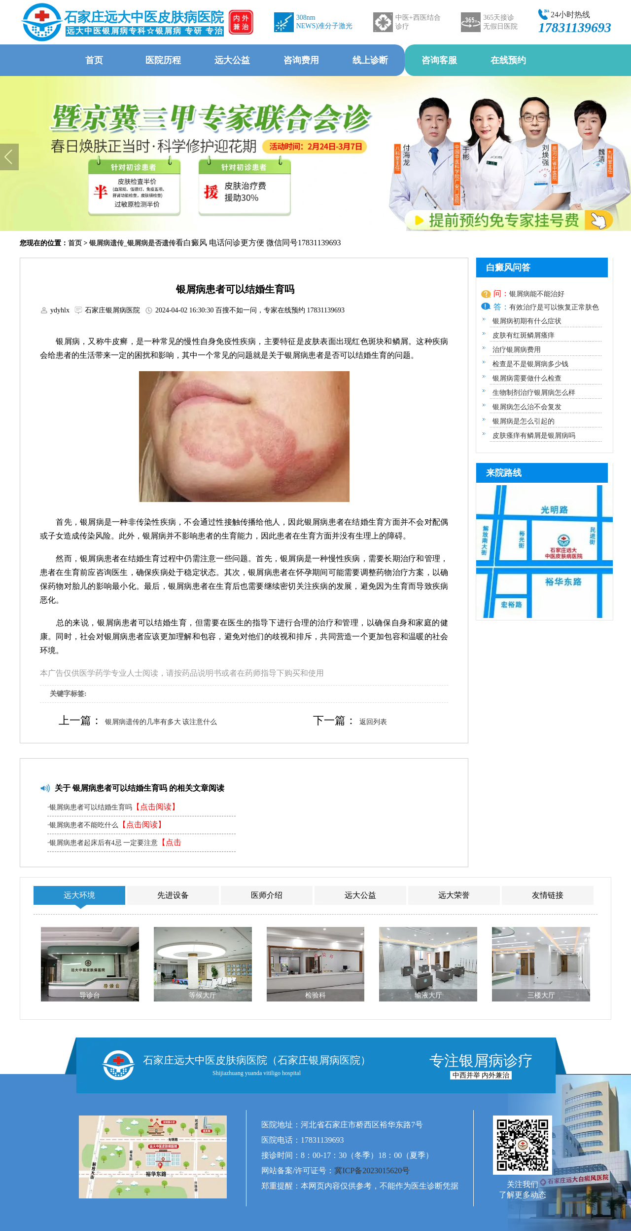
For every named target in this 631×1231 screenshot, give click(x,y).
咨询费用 (301, 60)
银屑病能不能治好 (536, 294)
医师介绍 (266, 895)
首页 (94, 60)
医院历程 (163, 60)
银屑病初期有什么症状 (526, 321)
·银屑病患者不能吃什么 (106, 824)
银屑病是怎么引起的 (523, 421)
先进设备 (173, 895)
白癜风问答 (508, 267)
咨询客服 (439, 60)
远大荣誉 (454, 895)
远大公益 (232, 60)
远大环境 (79, 895)
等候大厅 (202, 995)
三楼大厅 (541, 995)
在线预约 (508, 60)
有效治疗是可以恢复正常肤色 (554, 307)
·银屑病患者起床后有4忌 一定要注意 (114, 844)
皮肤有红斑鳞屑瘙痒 (523, 335)
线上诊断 (370, 60)
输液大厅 (428, 995)
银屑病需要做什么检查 (526, 378)
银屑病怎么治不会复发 (526, 407)
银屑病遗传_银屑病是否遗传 (132, 243)
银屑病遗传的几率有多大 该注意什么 (161, 722)
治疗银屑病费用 (516, 349)
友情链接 (547, 895)
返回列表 (373, 722)
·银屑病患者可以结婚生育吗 (113, 807)
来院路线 (504, 473)
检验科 (315, 995)
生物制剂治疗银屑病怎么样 (533, 392)
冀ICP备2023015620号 (372, 1170)
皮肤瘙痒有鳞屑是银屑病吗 (533, 435)
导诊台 (89, 995)
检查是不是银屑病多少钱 (530, 364)
